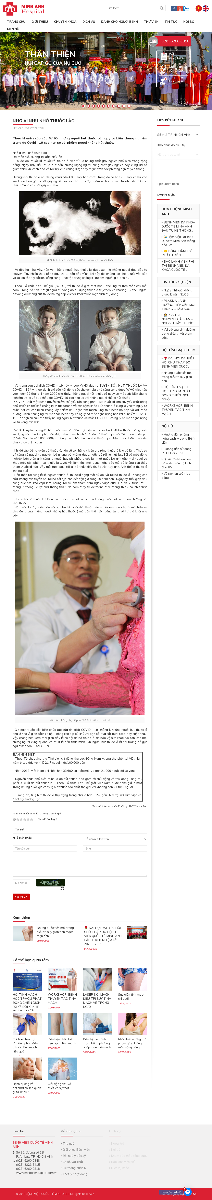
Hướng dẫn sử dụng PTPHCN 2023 (176, 451)
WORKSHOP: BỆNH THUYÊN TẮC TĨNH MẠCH (62, 999)
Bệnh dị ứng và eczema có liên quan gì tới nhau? (27, 1088)
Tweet (19, 829)
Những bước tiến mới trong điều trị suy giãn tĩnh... (177, 377)
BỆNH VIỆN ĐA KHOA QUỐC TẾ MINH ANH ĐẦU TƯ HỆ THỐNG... (178, 226)
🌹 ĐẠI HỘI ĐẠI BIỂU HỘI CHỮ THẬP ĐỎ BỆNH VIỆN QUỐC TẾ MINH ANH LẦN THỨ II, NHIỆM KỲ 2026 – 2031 (103, 936)
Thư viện (151, 22)
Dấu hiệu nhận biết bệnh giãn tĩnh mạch (62, 1041)
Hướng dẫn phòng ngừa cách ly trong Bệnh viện (178, 438)
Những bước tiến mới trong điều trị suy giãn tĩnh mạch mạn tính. (55, 932)
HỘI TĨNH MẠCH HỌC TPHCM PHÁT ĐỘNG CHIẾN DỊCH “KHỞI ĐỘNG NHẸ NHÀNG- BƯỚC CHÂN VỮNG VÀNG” (27, 1005)
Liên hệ (13, 29)
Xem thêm (21, 917)
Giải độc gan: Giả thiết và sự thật (59, 1086)
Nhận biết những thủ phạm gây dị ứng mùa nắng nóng (132, 1043)
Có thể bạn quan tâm (31, 960)
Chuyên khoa (65, 22)
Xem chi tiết (34, 73)
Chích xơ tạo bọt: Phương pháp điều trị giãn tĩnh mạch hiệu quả (25, 1045)
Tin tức (171, 22)
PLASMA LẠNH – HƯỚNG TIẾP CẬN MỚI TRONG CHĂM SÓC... (178, 305)
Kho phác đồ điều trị (171, 145)
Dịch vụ (89, 22)
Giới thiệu (40, 22)
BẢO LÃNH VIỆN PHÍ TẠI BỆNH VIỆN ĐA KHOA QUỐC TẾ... (178, 266)
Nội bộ (188, 22)
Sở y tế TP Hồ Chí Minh (177, 135)
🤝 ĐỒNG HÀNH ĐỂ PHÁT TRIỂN (177, 253)
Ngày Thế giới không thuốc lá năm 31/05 (177, 292)
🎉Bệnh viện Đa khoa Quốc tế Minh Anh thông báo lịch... (178, 241)
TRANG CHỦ (16, 22)
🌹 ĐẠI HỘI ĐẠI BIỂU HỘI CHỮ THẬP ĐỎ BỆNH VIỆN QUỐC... (178, 362)
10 (128, 106)
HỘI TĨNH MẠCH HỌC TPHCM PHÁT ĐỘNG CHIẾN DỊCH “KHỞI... (176, 393)
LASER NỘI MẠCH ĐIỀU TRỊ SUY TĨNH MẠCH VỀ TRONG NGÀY (97, 1001)
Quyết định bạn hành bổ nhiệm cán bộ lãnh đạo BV (177, 463)
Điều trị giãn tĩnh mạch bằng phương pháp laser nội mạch (97, 1043)
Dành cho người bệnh (119, 22)
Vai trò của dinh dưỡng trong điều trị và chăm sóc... (178, 334)
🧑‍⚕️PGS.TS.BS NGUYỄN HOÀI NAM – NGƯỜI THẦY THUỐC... (178, 319)
